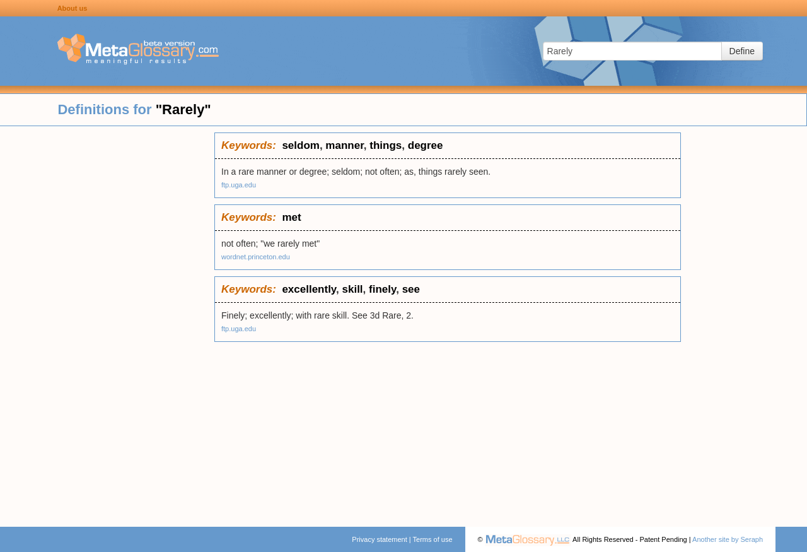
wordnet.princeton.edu (255, 257)
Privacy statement (379, 539)
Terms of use (433, 539)
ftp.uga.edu (238, 185)
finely (382, 289)
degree (425, 145)
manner (344, 145)
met (291, 217)
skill (352, 289)
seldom (301, 145)
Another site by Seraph (727, 539)
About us (72, 8)
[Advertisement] (107, 321)
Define (742, 51)
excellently (309, 289)
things (385, 145)
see (411, 289)
